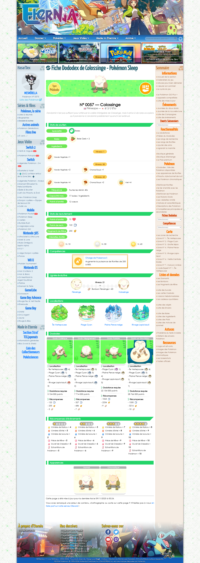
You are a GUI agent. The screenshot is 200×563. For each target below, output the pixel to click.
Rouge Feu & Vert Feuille (29, 301)
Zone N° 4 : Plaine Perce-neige (167, 248)
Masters (22, 220)
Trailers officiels (163, 361)
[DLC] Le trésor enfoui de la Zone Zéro (29, 175)
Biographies (24, 118)
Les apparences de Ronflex (169, 173)
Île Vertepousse (59, 324)
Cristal (21, 312)
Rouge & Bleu (25, 321)
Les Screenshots (164, 358)
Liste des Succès (164, 290)
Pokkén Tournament (27, 263)
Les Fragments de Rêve (167, 284)
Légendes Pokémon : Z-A (79, 59)
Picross (22, 256)
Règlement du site (27, 530)
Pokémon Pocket (26, 214)
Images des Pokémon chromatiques (166, 353)
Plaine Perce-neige (113, 324)
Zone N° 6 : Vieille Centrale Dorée (168, 260)
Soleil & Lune (24, 240)
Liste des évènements (166, 117)
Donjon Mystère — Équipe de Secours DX (30, 201)
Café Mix (23, 206)
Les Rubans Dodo (165, 197)
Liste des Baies (163, 313)
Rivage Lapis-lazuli (140, 324)
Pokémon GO (25, 229)
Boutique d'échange (166, 157)
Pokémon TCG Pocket (121, 59)
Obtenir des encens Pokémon (165, 337)
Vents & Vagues (26, 151)
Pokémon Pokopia (27, 155)
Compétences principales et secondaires (169, 210)
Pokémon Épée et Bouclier (72, 549)
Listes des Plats (163, 319)
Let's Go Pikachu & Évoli (29, 193)
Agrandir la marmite (166, 148)
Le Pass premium (164, 160)
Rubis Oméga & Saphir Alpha (25, 244)
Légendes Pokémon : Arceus (31, 181)
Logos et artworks (165, 346)
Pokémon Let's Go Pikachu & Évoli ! (76, 551)
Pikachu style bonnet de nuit (169, 176)
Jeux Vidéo (80, 38)
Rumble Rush (24, 223)
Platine (22, 283)
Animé (129, 38)
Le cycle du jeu (164, 89)
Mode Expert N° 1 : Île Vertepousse (166, 269)
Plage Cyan (86, 324)
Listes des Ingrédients (166, 316)
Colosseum (23, 293)
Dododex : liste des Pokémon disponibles (165, 168)
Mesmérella (30, 93)
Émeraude (23, 304)
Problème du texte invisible (169, 333)
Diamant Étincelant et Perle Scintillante (77, 546)
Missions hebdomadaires (168, 296)
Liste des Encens (164, 308)
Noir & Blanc (24, 274)
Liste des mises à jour (166, 101)
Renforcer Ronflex (165, 185)
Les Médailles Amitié (166, 200)
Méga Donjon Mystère (28, 253)
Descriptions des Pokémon (169, 206)
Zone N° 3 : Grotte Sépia (167, 244)
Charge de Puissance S (96, 257)
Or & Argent (24, 315)
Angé (97, 559)
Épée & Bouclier (26, 190)
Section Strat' (30, 332)
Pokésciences (30, 357)
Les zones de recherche (167, 235)
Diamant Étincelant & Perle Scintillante (28, 185)
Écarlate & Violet (162, 51)
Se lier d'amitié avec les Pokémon (167, 189)
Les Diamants (163, 278)
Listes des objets (164, 305)
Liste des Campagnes (166, 114)
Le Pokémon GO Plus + (167, 94)
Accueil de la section (166, 77)
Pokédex (58, 38)
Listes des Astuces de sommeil (165, 324)
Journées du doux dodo (168, 108)
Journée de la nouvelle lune (169, 111)
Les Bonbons (162, 281)
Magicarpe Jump (26, 226)
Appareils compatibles (167, 98)
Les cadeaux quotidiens (167, 299)
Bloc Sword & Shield (27, 343)
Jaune (21, 318)
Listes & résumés (25, 114)
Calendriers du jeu (165, 80)
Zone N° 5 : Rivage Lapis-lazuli (167, 254)
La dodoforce (163, 133)
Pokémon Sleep (37, 59)
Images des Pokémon (166, 349)
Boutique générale (165, 154)
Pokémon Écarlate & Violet (72, 538)
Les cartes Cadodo (165, 293)
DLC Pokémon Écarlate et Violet (75, 541)
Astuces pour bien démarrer (169, 83)
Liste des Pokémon (29, 99)
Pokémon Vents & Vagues (72, 530)
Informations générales (29, 340)
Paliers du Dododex (166, 136)
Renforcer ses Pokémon (167, 194)
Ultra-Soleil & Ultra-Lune (29, 236)
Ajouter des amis (164, 145)
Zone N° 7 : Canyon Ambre (169, 265)
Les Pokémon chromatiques (169, 179)
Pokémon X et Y (68, 554)
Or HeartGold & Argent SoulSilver (25, 278)
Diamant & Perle (26, 286)
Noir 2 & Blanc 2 (26, 271)
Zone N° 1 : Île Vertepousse (169, 238)
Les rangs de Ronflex (166, 142)
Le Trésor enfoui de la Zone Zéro (162, 59)
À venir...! (23, 136)
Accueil (23, 38)
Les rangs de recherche (167, 139)
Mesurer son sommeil (166, 86)
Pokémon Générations (28, 128)
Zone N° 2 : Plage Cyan (167, 241)
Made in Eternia (106, 38)
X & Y (21, 248)
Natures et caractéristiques (169, 203)
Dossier (39, 38)
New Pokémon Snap (28, 197)
